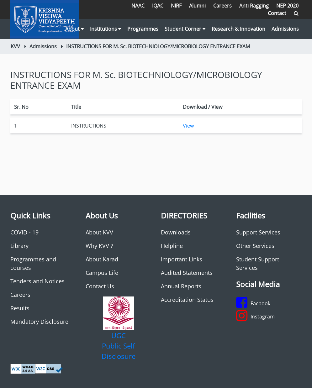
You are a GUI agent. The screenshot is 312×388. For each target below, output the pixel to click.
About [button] (74, 28)
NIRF (176, 5)
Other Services (255, 245)
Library (19, 245)
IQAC (157, 5)
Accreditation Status (187, 299)
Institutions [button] (105, 28)
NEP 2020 (287, 5)
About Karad (102, 259)
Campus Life (102, 272)
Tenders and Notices (37, 281)
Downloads (176, 232)
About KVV (99, 232)
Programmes (142, 28)
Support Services (258, 232)
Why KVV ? (99, 245)
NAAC (138, 5)
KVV (15, 46)
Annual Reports (181, 286)
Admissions (285, 28)
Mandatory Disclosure (39, 321)
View (188, 125)
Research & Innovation (238, 28)
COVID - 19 (24, 232)
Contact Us (100, 286)
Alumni (197, 5)
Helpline (172, 245)
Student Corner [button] (185, 28)
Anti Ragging (254, 5)
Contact (277, 13)
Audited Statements (187, 272)
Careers (222, 5)
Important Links (181, 259)
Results (19, 308)
